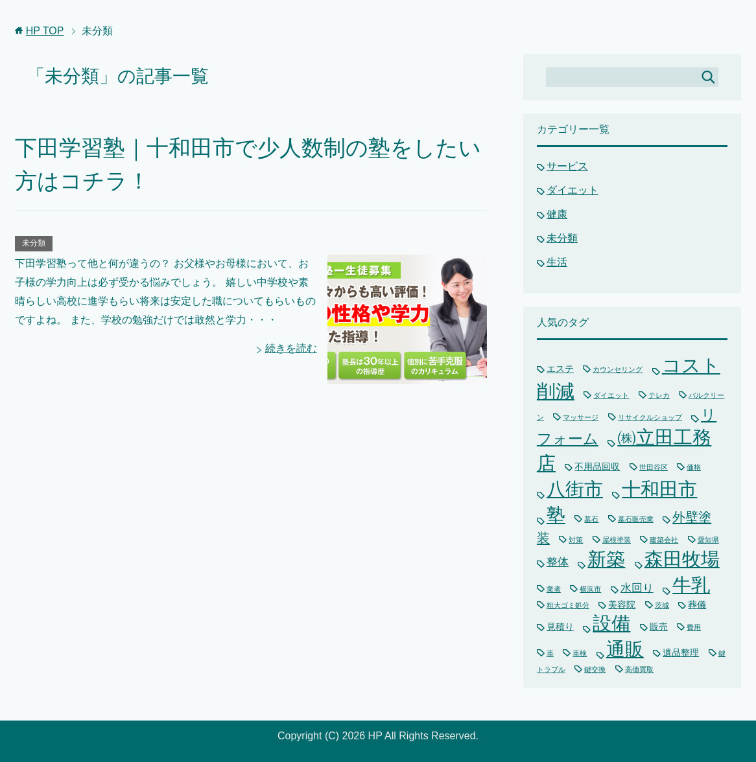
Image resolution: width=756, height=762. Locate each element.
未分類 (33, 243)
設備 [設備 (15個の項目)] (611, 623)
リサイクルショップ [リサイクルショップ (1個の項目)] (650, 417)
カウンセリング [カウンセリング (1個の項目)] (618, 369)
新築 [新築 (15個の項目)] (606, 559)
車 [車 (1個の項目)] (550, 653)
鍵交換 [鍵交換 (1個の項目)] (595, 669)
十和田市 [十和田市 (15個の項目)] (659, 489)
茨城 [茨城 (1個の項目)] (662, 605)
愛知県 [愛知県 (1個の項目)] (708, 540)
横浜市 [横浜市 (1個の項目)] (590, 589)
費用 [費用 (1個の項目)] (694, 627)
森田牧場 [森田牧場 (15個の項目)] (682, 559)
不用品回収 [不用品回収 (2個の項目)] (597, 466)
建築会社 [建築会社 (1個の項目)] (664, 540)
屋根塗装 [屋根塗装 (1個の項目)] (616, 540)
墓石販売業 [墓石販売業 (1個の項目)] (636, 519)
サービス (567, 166)
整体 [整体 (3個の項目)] (558, 562)
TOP (45, 30)
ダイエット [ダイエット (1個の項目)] (611, 395)
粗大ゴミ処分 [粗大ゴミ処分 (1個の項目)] (568, 605)
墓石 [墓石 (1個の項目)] (591, 519)
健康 (557, 214)
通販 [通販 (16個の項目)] (625, 649)
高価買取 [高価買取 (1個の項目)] (639, 669)
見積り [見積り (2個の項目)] (560, 626)
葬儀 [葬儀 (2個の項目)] (697, 604)
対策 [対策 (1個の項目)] (576, 540)
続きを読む (291, 348)
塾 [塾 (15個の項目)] (556, 515)
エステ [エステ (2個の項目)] (560, 369)
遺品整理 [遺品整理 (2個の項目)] (681, 652)
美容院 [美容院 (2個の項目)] (621, 604)
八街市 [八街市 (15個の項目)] (575, 489)
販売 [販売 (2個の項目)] (659, 626)
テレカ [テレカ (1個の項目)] (659, 395)
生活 (557, 262)
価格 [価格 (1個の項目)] (694, 467)
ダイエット (572, 190)
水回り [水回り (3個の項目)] (637, 588)
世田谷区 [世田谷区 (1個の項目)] (653, 467)
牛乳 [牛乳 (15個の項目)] (691, 585)
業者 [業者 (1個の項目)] (554, 589)
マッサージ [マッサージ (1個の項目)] (580, 417)
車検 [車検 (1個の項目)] (580, 653)
